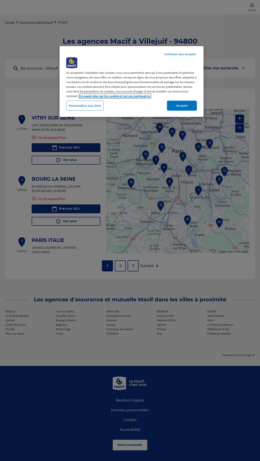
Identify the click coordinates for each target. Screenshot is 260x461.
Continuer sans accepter (180, 54)
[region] (132, 81)
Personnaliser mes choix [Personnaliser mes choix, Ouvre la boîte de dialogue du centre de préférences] (85, 106)
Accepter (182, 106)
